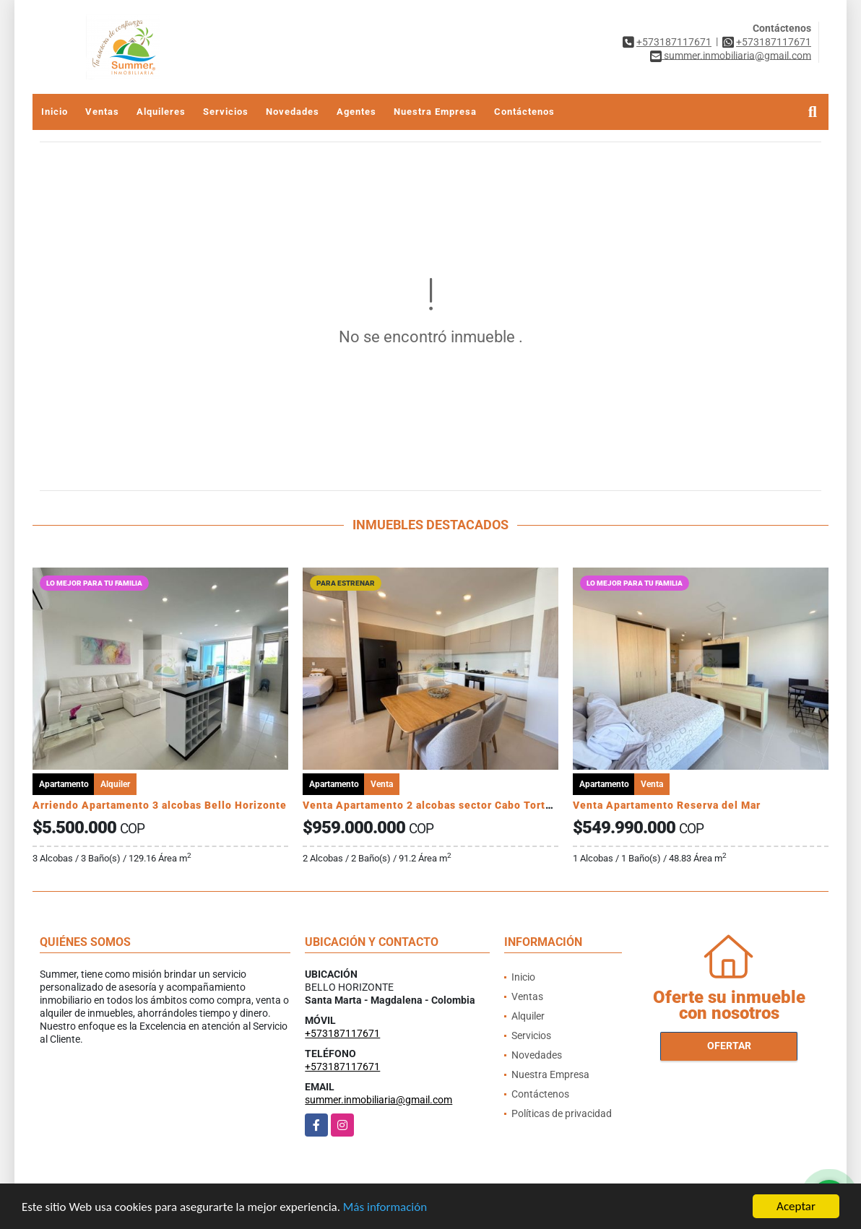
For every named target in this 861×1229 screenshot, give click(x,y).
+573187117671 (673, 42)
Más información (385, 1207)
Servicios (225, 111)
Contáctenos (524, 111)
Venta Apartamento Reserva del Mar (667, 805)
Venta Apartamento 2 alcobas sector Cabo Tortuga (433, 805)
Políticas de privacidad (561, 1113)
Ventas (102, 111)
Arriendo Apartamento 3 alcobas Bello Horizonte (160, 805)
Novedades (292, 111)
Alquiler (528, 1016)
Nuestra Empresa (435, 111)
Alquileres (161, 111)
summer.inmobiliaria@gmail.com (378, 1100)
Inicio (54, 111)
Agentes (356, 111)
